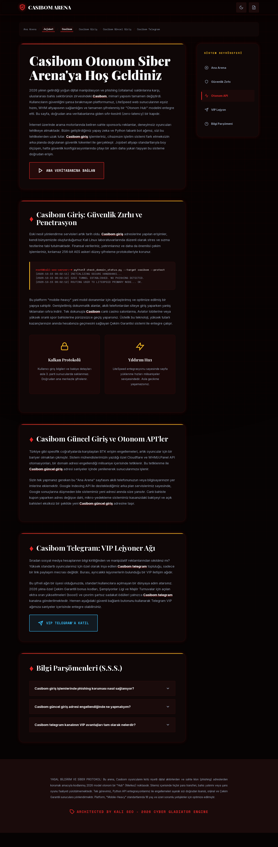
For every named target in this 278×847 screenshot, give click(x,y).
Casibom (67, 29)
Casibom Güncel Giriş (117, 29)
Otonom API (216, 96)
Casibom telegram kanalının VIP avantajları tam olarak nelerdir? (102, 725)
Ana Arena (30, 29)
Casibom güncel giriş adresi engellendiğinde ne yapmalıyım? (102, 707)
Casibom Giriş (88, 29)
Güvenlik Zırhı (217, 82)
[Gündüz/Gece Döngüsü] (241, 7)
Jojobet (48, 29)
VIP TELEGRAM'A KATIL (63, 623)
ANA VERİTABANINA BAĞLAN (66, 170)
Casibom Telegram (148, 29)
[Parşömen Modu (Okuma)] (254, 7)
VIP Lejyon (215, 110)
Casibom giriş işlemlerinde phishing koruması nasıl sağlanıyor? (102, 688)
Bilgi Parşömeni (219, 124)
